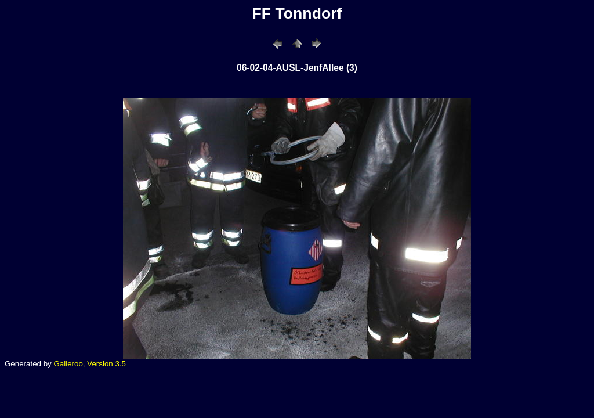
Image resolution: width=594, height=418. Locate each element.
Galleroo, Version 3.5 (89, 363)
